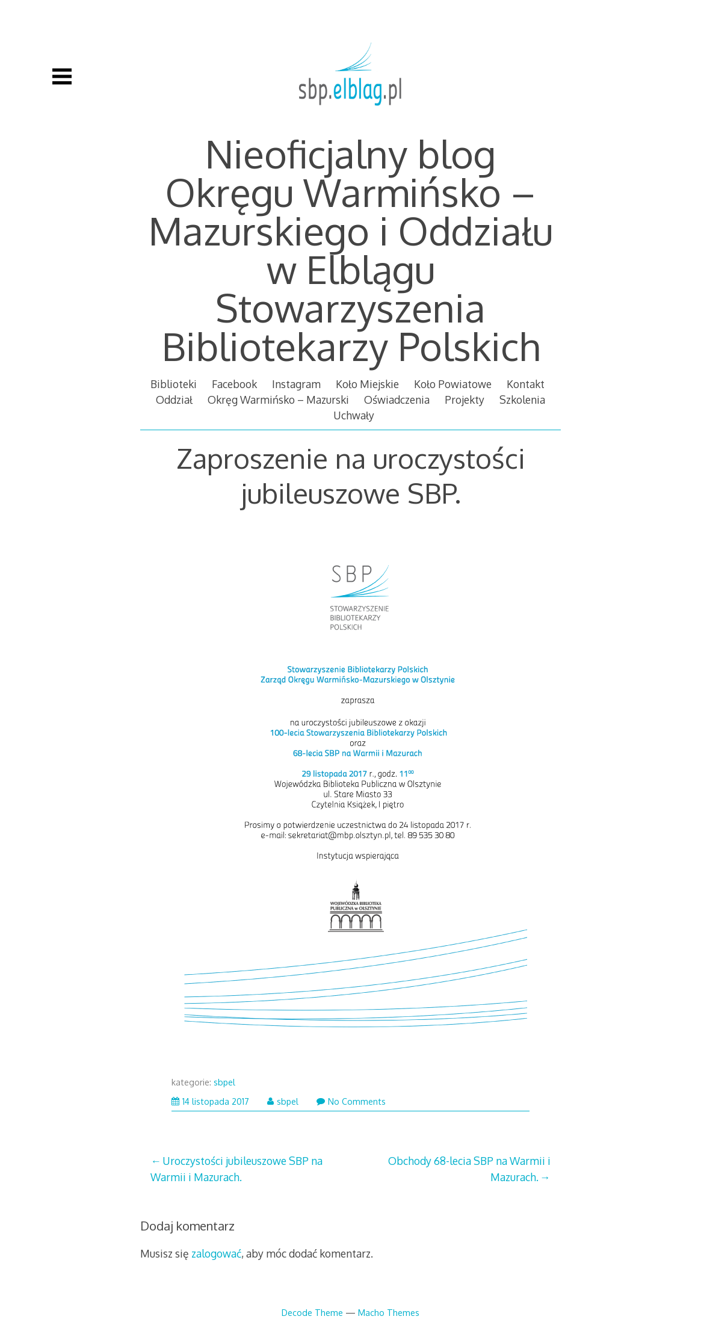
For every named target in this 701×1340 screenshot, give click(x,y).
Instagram (296, 384)
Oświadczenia (397, 399)
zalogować (216, 1253)
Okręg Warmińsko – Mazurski (278, 399)
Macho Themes (388, 1312)
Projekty (464, 399)
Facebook (234, 384)
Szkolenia (522, 399)
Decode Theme (312, 1312)
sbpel (224, 1082)
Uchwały (353, 415)
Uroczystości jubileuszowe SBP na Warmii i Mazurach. (236, 1168)
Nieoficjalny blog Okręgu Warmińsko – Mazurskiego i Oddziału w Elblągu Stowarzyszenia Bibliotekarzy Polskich (351, 249)
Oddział (174, 399)
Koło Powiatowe (453, 384)
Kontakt (526, 384)
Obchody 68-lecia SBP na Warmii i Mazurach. (469, 1168)
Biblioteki (173, 384)
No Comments (351, 1101)
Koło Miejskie (367, 384)
